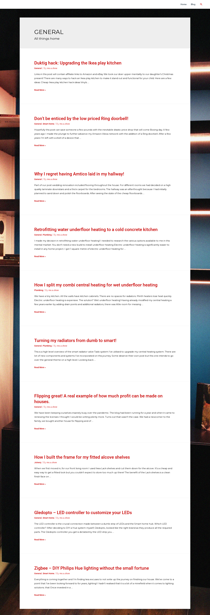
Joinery (37, 458)
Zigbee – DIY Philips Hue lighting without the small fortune (91, 559)
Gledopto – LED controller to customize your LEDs (83, 504)
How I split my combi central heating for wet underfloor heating (96, 280)
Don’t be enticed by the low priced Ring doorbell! (81, 118)
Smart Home (49, 124)
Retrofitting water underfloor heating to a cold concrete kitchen (96, 225)
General (38, 68)
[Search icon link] (202, 4)
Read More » (40, 90)
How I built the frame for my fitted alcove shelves (82, 452)
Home (185, 4)
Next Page (173, 603)
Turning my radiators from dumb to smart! (75, 336)
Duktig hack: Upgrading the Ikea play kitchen (77, 62)
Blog (195, 4)
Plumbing (47, 230)
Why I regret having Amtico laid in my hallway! (79, 169)
